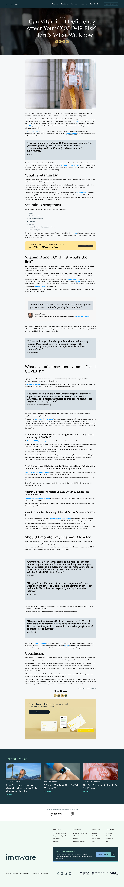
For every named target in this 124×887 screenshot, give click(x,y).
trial (29, 126)
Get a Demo (110, 836)
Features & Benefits (59, 833)
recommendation (39, 643)
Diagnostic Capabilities (60, 836)
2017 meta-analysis (33, 384)
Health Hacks (96, 836)
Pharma (75, 839)
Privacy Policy (24, 873)
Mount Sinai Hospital (82, 317)
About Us (109, 833)
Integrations (57, 839)
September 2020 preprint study (38, 498)
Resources (83, 4)
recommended (71, 133)
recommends (40, 286)
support (74, 233)
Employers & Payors (80, 833)
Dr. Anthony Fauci (31, 131)
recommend (71, 279)
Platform (55, 4)
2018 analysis (81, 193)
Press (107, 841)
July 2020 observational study (37, 472)
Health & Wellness (79, 841)
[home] (12, 4)
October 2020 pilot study (36, 441)
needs (66, 645)
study (76, 121)
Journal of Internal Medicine (60, 519)
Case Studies (94, 4)
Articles (94, 833)
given (78, 281)
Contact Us (109, 839)
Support (74, 4)
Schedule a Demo (111, 4)
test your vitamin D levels (70, 165)
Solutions (64, 4)
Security (56, 841)
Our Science (96, 839)
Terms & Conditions (12, 873)
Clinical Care (77, 836)
